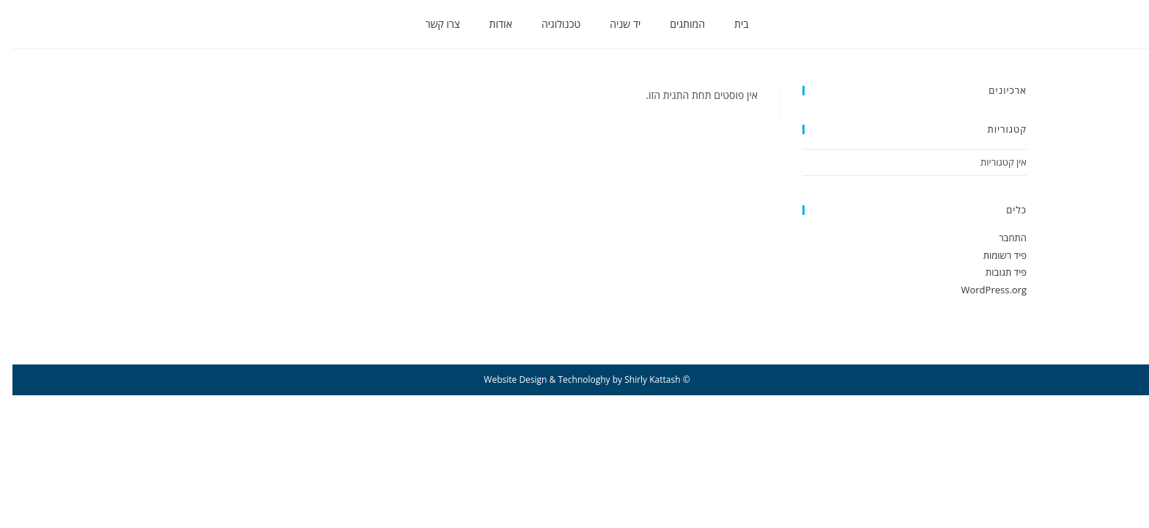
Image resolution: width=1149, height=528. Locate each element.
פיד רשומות (992, 255)
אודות (488, 24)
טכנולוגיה (548, 24)
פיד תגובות (993, 272)
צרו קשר (430, 24)
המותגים (674, 24)
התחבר (1000, 237)
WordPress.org (981, 289)
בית (729, 24)
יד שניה (612, 24)
